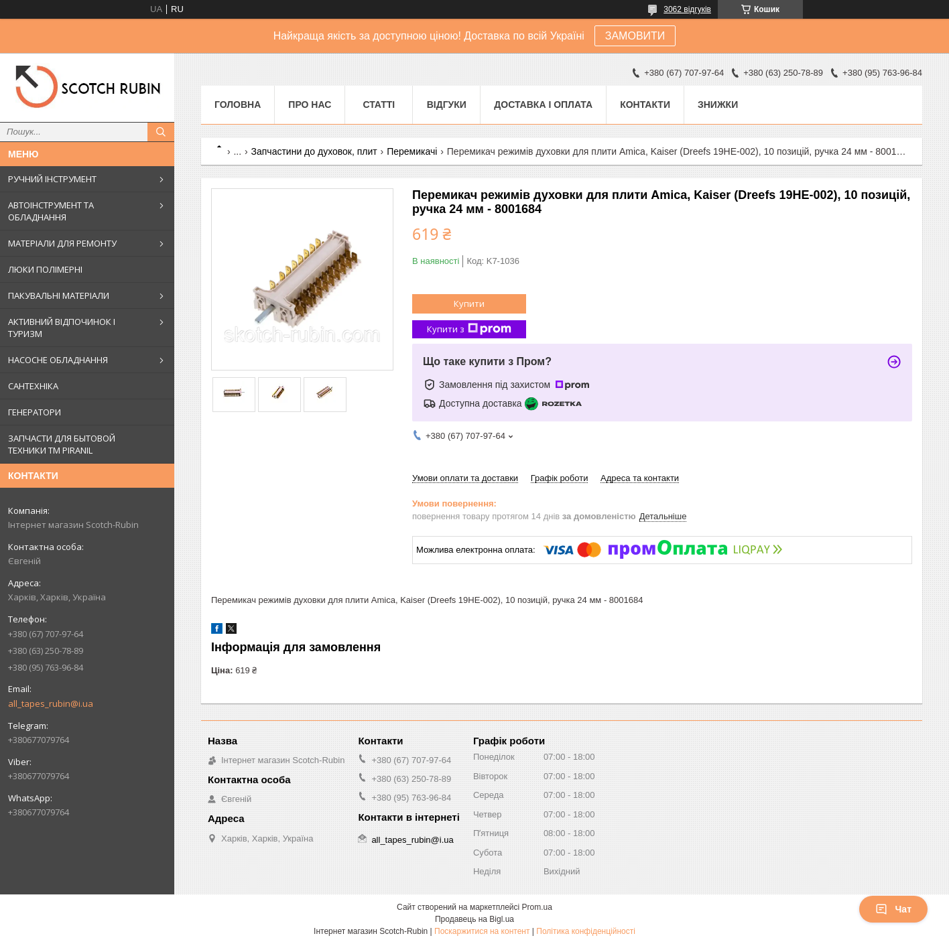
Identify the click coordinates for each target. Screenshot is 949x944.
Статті (379, 104)
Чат (893, 909)
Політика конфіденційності (585, 931)
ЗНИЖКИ (718, 104)
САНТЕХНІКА (33, 386)
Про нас (309, 104)
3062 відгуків (687, 9)
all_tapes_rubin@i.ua (50, 703)
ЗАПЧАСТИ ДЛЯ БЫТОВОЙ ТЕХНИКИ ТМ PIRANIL (61, 444)
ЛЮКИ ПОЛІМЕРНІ (45, 269)
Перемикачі (412, 151)
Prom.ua (537, 907)
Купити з (469, 329)
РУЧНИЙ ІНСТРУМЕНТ (52, 179)
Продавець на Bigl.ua (474, 919)
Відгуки (446, 104)
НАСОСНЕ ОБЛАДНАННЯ (58, 360)
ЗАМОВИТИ (635, 36)
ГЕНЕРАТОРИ (34, 412)
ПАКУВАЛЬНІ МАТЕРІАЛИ (58, 295)
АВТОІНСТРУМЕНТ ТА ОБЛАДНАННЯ (51, 211)
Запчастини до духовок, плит (314, 151)
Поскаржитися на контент (481, 931)
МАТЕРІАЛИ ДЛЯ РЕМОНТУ (62, 243)
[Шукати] (160, 132)
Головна (237, 104)
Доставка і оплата (543, 104)
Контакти (645, 104)
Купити (469, 303)
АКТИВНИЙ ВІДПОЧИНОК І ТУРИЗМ (61, 328)
